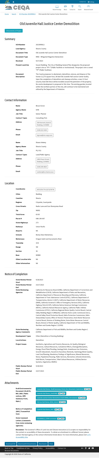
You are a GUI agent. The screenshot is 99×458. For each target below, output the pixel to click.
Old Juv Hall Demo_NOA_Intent (51, 402)
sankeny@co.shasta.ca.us (45, 172)
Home (7, 14)
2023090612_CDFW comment (50, 419)
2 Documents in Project (13, 31)
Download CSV (10, 444)
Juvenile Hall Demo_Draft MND (51, 394)
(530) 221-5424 (42, 130)
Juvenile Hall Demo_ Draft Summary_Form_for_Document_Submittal (64, 389)
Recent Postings (57, 7)
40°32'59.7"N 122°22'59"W (45, 190)
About (65, 7)
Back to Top (9, 448)
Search (80, 7)
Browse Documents (12, 451)
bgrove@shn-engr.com (44, 136)
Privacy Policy (37, 448)
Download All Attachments (27, 444)
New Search (43, 444)
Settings (91, 2)
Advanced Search (88, 7)
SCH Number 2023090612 (27, 14)
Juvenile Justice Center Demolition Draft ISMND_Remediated (61, 398)
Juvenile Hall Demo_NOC (49, 410)
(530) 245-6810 (42, 167)
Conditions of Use (23, 448)
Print (51, 444)
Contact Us (82, 2)
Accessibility (50, 448)
